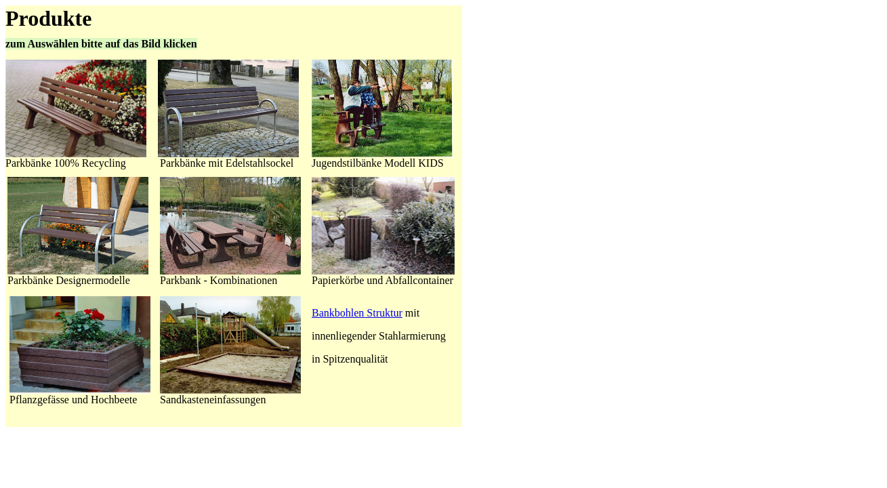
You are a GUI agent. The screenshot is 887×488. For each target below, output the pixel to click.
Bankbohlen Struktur (357, 313)
